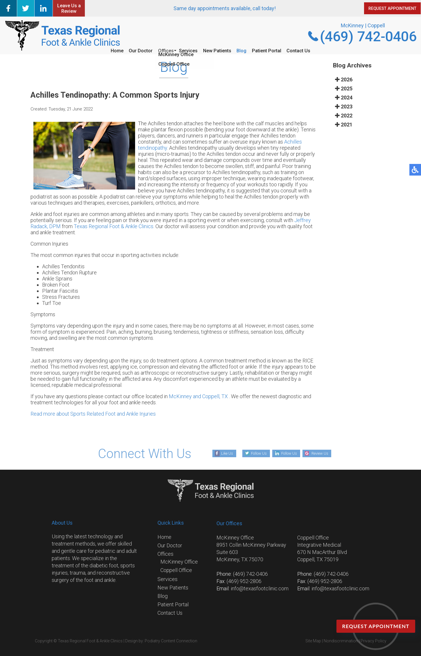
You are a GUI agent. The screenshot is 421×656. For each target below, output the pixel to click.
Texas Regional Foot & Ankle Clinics (113, 226)
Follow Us (254, 453)
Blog (248, 50)
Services (184, 50)
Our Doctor (127, 50)
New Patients (218, 50)
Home (98, 50)
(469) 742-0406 (368, 36)
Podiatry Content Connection (171, 641)
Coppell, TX (215, 396)
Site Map (313, 641)
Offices (157, 50)
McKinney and (185, 396)
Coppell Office (176, 570)
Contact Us (317, 50)
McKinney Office (179, 562)
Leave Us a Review (69, 8)
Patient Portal (278, 50)
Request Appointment (374, 626)
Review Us (325, 453)
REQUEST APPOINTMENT (381, 8)
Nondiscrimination (341, 641)
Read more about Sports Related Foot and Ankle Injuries (93, 414)
